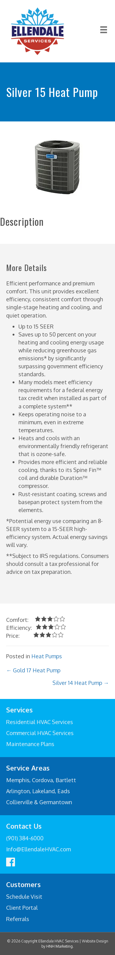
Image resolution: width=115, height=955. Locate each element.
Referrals (17, 919)
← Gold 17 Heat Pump (33, 670)
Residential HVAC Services (39, 722)
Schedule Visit (24, 896)
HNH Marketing (59, 946)
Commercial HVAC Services (40, 733)
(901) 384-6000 (25, 838)
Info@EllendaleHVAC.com (38, 849)
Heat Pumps (46, 656)
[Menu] (103, 31)
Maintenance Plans (30, 744)
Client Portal (22, 907)
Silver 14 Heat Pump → (80, 682)
